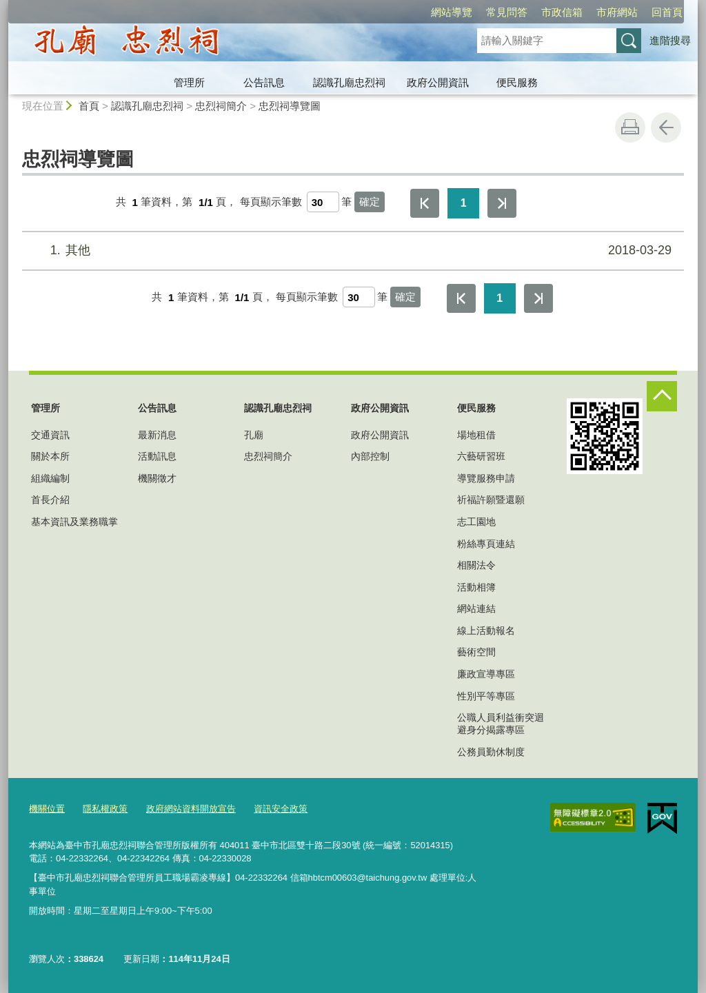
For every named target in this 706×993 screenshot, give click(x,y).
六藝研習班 (481, 456)
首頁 (89, 106)
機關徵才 (157, 478)
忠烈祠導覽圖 (290, 106)
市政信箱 (482, 12)
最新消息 (157, 434)
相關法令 (476, 565)
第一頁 (424, 203)
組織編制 (50, 478)
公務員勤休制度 (491, 751)
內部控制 (370, 456)
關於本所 (50, 456)
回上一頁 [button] (666, 127)
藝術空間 (476, 651)
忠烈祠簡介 (221, 106)
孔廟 (253, 434)
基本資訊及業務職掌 (74, 521)
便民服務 (517, 82)
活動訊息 (157, 456)
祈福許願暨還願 (491, 499)
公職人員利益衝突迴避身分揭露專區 (500, 723)
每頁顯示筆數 (271, 202)
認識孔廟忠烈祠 (349, 82)
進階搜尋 (670, 40)
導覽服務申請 (486, 478)
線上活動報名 (486, 630)
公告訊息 (264, 82)
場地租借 (476, 434)
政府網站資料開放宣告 (191, 808)
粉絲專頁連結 (486, 543)
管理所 (189, 82)
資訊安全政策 (280, 808)
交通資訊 (50, 434)
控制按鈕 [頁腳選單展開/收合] (662, 396)
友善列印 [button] (630, 127)
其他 (351, 250)
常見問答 (427, 12)
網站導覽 (372, 12)
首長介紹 (50, 499)
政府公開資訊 (438, 82)
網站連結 (476, 608)
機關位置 (47, 808)
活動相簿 (476, 587)
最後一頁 (501, 203)
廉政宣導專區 (486, 673)
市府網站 (537, 12)
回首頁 (587, 12)
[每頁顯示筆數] (323, 202)
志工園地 (476, 521)
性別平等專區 (486, 696)
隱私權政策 (105, 808)
